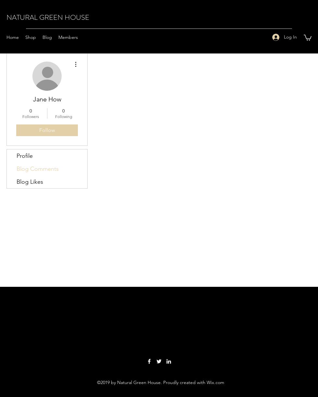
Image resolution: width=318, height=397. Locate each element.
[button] (308, 37)
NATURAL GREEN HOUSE (47, 17)
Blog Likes (30, 181)
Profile (25, 155)
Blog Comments (38, 168)
